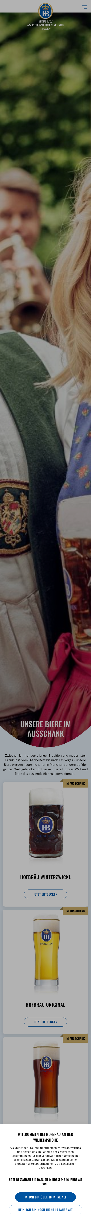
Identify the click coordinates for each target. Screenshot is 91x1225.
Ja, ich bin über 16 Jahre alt (45, 1197)
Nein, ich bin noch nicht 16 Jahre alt (45, 1209)
